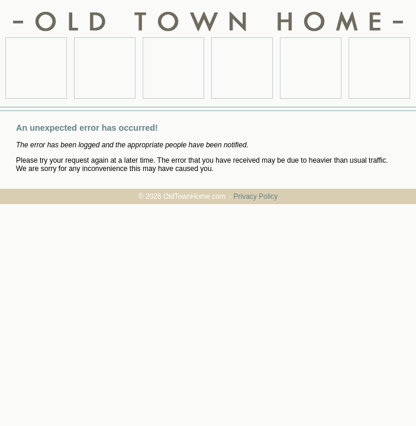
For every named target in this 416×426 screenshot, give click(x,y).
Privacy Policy (256, 196)
